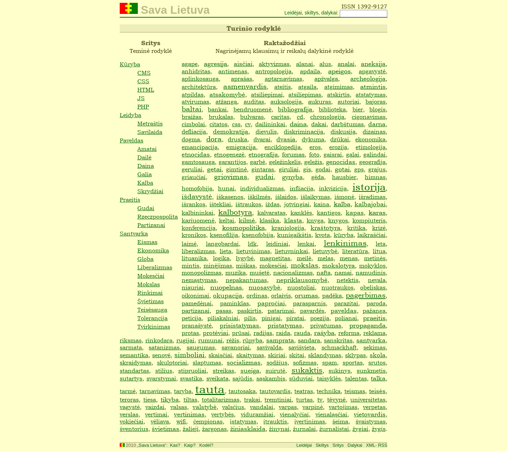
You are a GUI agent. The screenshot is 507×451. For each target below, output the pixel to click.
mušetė (259, 272)
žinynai (279, 428)
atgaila (307, 86)
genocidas (340, 161)
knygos (338, 220)
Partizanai (151, 224)
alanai (304, 63)
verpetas (374, 406)
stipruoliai (192, 370)
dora (214, 139)
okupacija (227, 295)
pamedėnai (197, 303)
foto (314, 154)
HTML (145, 89)
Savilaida (149, 131)
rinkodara (159, 340)
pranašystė (197, 325)
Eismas (147, 241)
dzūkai (339, 139)
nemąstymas (199, 280)
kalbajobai (370, 204)
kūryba (343, 234)
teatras (303, 391)
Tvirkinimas (153, 326)
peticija (191, 318)
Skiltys (322, 445)
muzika (235, 272)
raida (283, 332)
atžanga (226, 101)
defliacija (194, 131)
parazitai (346, 303)
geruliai (192, 169)
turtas (304, 399)
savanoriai (235, 347)
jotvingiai (296, 204)
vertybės (222, 414)
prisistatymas (239, 325)
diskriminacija (303, 131)
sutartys (131, 378)
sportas (353, 362)
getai (214, 169)
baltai (191, 109)
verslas (129, 414)
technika (328, 391)
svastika (191, 378)
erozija (338, 147)
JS (141, 98)
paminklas (234, 303)
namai (343, 272)
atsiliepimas (304, 94)
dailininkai (270, 124)
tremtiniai (278, 399)
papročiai (271, 303)
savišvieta (301, 347)
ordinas (256, 295)
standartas (134, 370)
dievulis (266, 131)
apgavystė (372, 71)
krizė (379, 227)
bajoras (375, 101)
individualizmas (262, 188)
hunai (226, 188)
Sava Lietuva (152, 445)
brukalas (221, 116)
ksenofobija (257, 234)
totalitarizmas (220, 399)
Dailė (144, 157)
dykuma (313, 139)
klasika (269, 220)
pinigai (271, 318)
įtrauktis (275, 421)
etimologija (371, 147)
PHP (143, 106)
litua (379, 251)
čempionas (208, 421)
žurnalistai (334, 428)
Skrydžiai (150, 191)
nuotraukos (337, 287)
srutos (377, 362)
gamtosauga (198, 161)
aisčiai (243, 63)
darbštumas (347, 124)
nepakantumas (246, 280)
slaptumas (207, 362)
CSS (143, 81)
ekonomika (370, 139)
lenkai (306, 243)
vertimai (156, 414)
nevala (377, 280)
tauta (210, 389)
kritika (356, 227)
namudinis (371, 272)
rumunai (210, 340)
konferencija (198, 227)
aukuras (319, 101)
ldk (252, 243)
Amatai (147, 148)
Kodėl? (206, 445)
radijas (263, 332)
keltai (226, 220)
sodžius (277, 362)
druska (237, 139)
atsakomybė (227, 94)
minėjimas (218, 265)
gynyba (292, 177)
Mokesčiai (150, 275)
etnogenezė (229, 154)
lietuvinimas (253, 251)
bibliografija (295, 109)
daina (298, 124)
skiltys (311, 13)
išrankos (193, 204)
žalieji (191, 428)
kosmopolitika (243, 227)
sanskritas (338, 340)
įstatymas (243, 421)
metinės (375, 258)
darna (377, 124)
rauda (302, 332)
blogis (377, 109)
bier (357, 109)
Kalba (145, 182)
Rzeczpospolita (157, 216)
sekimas (374, 347)
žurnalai (304, 428)
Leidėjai (293, 13)
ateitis (282, 86)
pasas (223, 310)
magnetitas (275, 258)
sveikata (217, 378)
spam (329, 362)
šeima (340, 421)
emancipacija (200, 147)
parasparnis (309, 303)
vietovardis (370, 414)
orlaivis (281, 295)
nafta (324, 272)
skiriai (276, 355)
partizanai (195, 310)
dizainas (374, 131)
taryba (183, 391)
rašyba (324, 332)
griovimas (230, 177)
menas (349, 258)
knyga (315, 220)
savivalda (269, 347)
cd (300, 116)
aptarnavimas (283, 78)
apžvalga (326, 78)
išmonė (344, 196)
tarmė (128, 391)
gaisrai (333, 154)
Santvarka (134, 233)
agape (190, 63)
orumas (306, 295)
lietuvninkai (291, 251)
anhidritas (196, 71)
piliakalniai (222, 318)
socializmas (244, 362)
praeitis (374, 318)
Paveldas (131, 140)
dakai (318, 124)
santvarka (371, 340)
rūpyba (252, 340)
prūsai (241, 332)
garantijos (232, 161)
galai (352, 154)
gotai (342, 169)
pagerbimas (366, 295)
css (236, 124)
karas (377, 212)
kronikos (194, 234)
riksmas (131, 340)
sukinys (339, 370)
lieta (225, 251)
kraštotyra (325, 227)
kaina (321, 204)
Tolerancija (152, 318)
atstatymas (371, 94)
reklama (374, 332)
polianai (346, 318)
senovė (161, 355)
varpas (288, 406)
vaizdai (154, 406)
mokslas (304, 265)
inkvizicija (333, 188)
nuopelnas (226, 287)
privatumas (325, 325)
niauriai (193, 287)
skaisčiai (220, 355)
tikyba (170, 399)
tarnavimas (154, 391)
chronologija (327, 116)
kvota (322, 234)
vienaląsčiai (331, 414)
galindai (374, 154)
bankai (217, 109)
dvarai (262, 139)
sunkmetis (371, 370)
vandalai (261, 406)
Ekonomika (153, 250)
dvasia (285, 139)
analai (346, 63)
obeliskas (373, 287)
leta (381, 243)
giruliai (289, 169)
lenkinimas (345, 243)
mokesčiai (273, 265)
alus (325, 63)
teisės (377, 391)
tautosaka (242, 391)
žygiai (360, 428)
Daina (145, 165)
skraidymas (135, 362)
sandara (309, 340)
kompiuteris (369, 220)
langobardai (222, 243)
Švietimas (150, 301)
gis (307, 169)
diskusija (343, 131)
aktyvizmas (274, 63)
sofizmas (305, 362)
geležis (313, 161)
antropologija (273, 71)
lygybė (245, 258)
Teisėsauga (152, 309)
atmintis (373, 86)
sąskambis (270, 378)
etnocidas (196, 154)
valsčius (233, 406)
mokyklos (372, 265)
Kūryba (130, 64)
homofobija (197, 188)
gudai (264, 177)
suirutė (275, 370)
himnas (375, 177)
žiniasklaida (247, 428)
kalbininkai (197, 212)
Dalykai (355, 445)
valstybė (205, 406)
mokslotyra (338, 265)
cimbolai (193, 124)
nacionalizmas (293, 272)
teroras (129, 399)
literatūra (355, 251)
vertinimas (189, 414)
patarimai (281, 310)
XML (370, 445)
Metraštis (150, 123)
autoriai (348, 101)
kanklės (301, 212)
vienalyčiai (294, 414)
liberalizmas (198, 251)
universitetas (368, 399)
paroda (376, 303)
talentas (356, 378)
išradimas (372, 196)
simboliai (189, 355)
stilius (163, 370)
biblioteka (332, 109)
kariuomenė (198, 220)
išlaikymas (315, 196)
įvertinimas (309, 421)
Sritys (338, 445)
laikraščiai (371, 234)
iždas (272, 204)
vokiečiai (131, 421)
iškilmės (259, 196)
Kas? (175, 445)
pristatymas (285, 325)
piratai (295, 318)
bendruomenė (252, 109)
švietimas (165, 428)
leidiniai (277, 243)
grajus (377, 169)
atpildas (193, 94)
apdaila (310, 71)
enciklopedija (282, 147)
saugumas (201, 347)
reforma (348, 332)
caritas (280, 116)
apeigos (339, 71)
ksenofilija (224, 234)
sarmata (131, 347)
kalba (342, 204)
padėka (332, 295)
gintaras (262, 169)
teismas (354, 391)
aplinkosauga (200, 78)
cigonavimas (369, 116)
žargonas (214, 428)
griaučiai (194, 177)
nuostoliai (301, 287)
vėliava (160, 421)
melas (325, 258)
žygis (379, 428)
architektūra (199, 86)
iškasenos (230, 196)
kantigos (328, 212)
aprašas (241, 78)
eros (315, 147)
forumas (293, 154)
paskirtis (249, 310)
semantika (134, 355)
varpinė (312, 406)
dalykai (329, 13)
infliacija (301, 188)
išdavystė (197, 196)
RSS (382, 445)
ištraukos (248, 204)
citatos (218, 124)
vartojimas (343, 406)
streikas (223, 370)
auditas (254, 101)
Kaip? (190, 445)
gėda (317, 177)
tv (320, 399)
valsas (178, 406)
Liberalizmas (154, 267)
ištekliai (220, 204)
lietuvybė (325, 251)
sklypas (355, 355)
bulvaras (252, 116)
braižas (191, 116)
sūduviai (301, 378)
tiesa (149, 399)
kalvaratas (271, 212)
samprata (280, 340)
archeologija (368, 78)
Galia (144, 174)
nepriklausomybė (301, 280)
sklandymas (324, 355)
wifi (181, 421)
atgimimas (338, 86)
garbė (257, 161)
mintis (190, 265)
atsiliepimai (267, 94)
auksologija (286, 101)
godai (322, 169)
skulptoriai (172, 362)
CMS (144, 72)
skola (378, 355)
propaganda (367, 325)
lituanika (194, 258)
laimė (189, 243)
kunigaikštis (294, 234)
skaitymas (250, 355)
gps (359, 169)
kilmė (247, 220)
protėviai (215, 332)
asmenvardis (245, 86)
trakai (252, 399)
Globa (145, 258)
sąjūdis (242, 378)
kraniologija (287, 227)
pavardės (312, 310)
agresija (215, 63)
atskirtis (338, 94)
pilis (250, 318)
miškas (245, 265)
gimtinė (236, 169)
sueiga (249, 370)
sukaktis (307, 370)
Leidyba (130, 114)
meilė (304, 258)
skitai (296, 355)
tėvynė (336, 399)
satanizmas (164, 347)
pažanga (374, 310)
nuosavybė (264, 287)
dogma (191, 139)
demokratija (230, 131)
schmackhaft (339, 347)
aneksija (373, 63)
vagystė (130, 406)
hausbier (344, 177)
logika (221, 258)
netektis (347, 280)
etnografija (263, 154)
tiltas (190, 399)
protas (190, 332)
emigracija (241, 147)
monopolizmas (201, 272)
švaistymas (371, 421)
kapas (355, 212)
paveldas (344, 310)
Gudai (145, 208)
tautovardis (274, 391)
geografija (372, 161)
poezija (319, 318)
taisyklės (329, 378)
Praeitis (130, 199)
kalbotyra (235, 212)
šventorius (134, 428)
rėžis (232, 340)
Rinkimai (150, 292)
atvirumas (195, 101)
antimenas (232, 71)
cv (248, 124)
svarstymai (161, 378)
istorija (369, 187)
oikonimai (195, 295)
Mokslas (148, 284)
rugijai (185, 340)
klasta (293, 220)
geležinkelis (285, 161)
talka (378, 378)
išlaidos (285, 196)
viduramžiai (257, 414)
